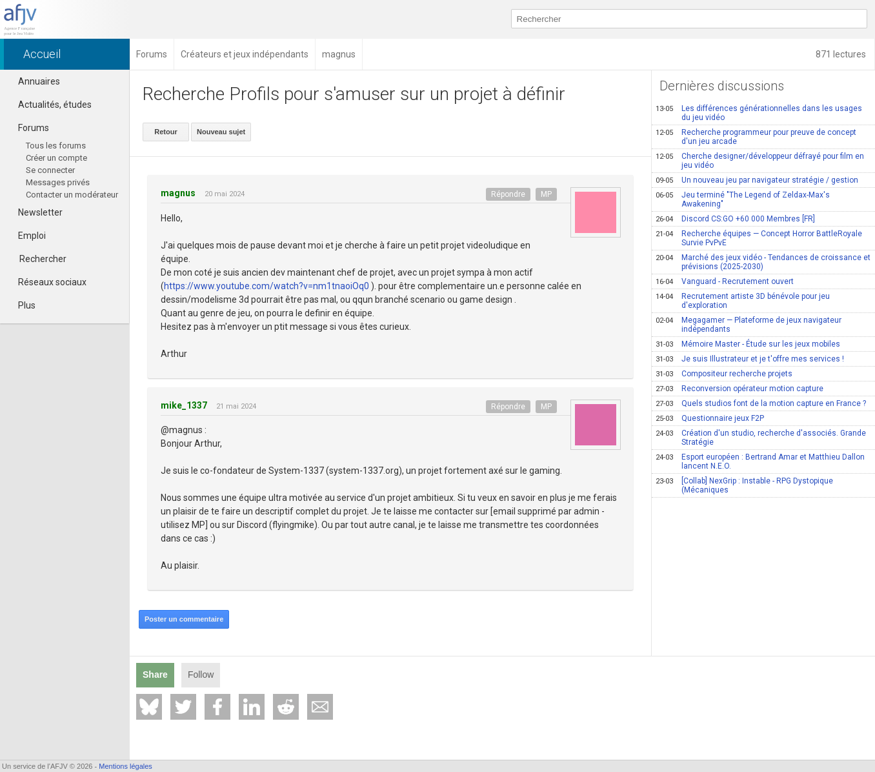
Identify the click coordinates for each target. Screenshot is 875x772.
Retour (165, 132)
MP (546, 194)
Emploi (26, 235)
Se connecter (50, 170)
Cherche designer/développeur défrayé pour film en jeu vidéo (760, 161)
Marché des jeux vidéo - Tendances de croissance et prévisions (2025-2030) (763, 262)
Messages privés (58, 182)
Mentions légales (125, 766)
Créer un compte (56, 158)
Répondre (508, 194)
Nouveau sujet (221, 132)
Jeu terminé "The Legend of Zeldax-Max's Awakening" (743, 199)
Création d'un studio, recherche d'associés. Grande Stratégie (761, 438)
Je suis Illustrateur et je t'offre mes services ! (750, 358)
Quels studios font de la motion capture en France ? (761, 403)
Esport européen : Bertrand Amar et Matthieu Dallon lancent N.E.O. (760, 461)
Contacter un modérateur (72, 194)
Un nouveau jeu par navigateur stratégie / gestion (757, 180)
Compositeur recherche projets (724, 373)
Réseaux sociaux (46, 282)
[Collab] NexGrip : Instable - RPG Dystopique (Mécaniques (744, 485)
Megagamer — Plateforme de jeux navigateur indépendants (748, 325)
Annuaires (33, 81)
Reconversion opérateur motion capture (739, 388)
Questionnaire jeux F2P (710, 418)
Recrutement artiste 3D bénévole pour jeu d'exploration (743, 301)
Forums (27, 128)
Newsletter (34, 212)
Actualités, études (49, 104)
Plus (20, 305)
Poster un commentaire (184, 619)
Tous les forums (56, 145)
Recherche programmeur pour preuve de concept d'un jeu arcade (756, 137)
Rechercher (42, 259)
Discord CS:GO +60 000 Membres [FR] (735, 218)
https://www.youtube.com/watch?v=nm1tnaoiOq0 (266, 286)
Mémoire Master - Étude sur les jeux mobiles (748, 344)
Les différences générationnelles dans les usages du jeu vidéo (759, 113)
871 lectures (842, 54)
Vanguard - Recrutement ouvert (725, 281)
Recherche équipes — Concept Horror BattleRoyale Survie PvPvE (759, 238)
